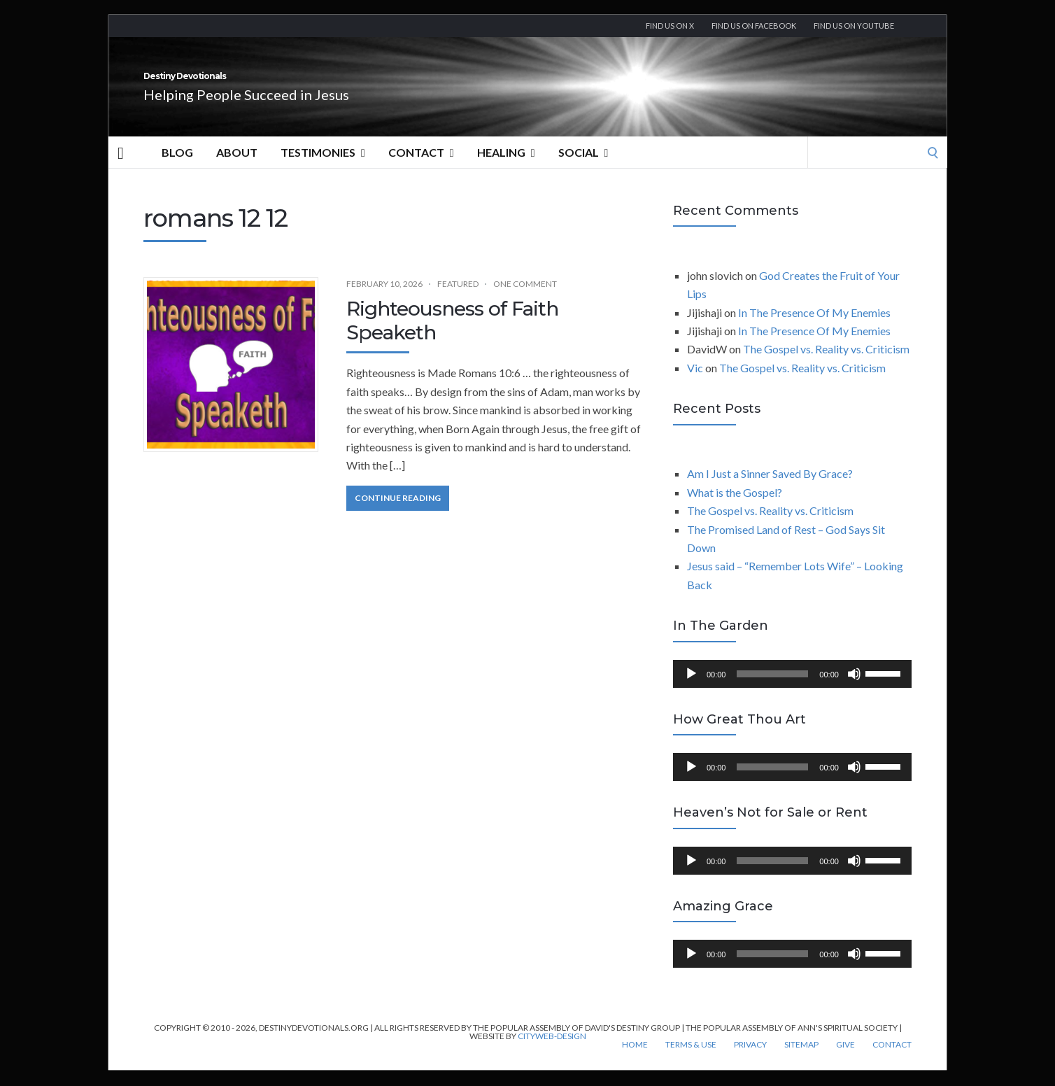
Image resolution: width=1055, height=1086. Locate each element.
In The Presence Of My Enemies (814, 327)
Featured (458, 299)
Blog (177, 167)
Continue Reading (398, 513)
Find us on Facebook (753, 25)
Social (583, 168)
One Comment (525, 299)
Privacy (750, 1060)
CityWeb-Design (552, 1051)
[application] (792, 689)
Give (845, 1060)
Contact (421, 168)
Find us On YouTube (854, 25)
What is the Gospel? (734, 507)
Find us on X (670, 25)
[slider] (772, 689)
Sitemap (801, 1060)
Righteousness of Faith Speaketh (452, 336)
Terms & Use (690, 1060)
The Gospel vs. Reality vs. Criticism (826, 364)
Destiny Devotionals (262, 84)
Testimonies (323, 168)
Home (635, 1060)
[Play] (691, 689)
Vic (695, 383)
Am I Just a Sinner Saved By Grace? (770, 488)
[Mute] (854, 689)
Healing (506, 168)
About (236, 167)
